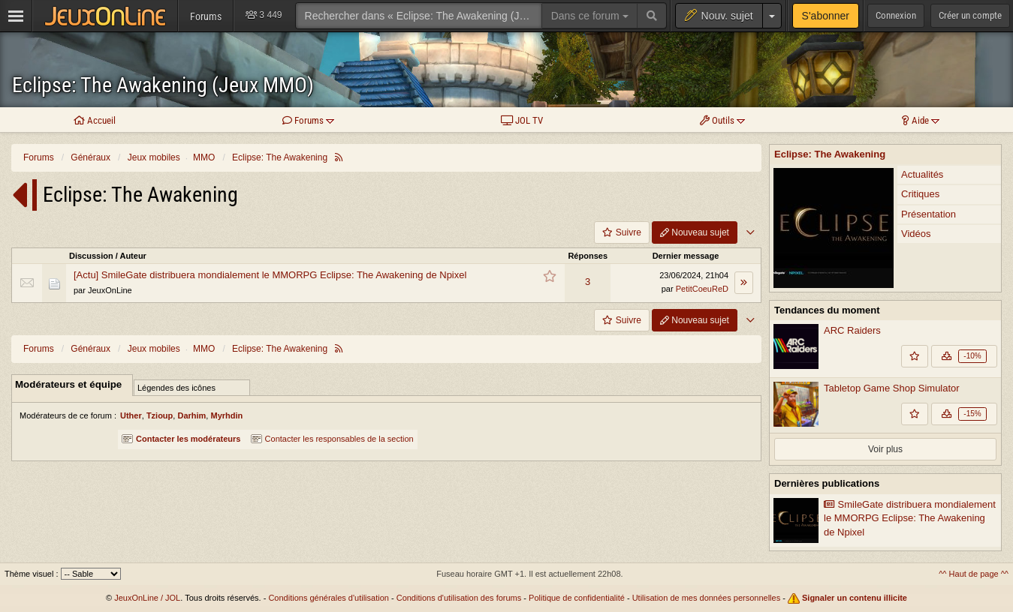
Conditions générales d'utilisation (328, 597)
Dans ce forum (590, 16)
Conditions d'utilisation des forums (459, 597)
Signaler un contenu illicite (854, 597)
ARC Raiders (852, 330)
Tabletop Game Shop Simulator (892, 388)
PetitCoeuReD (702, 288)
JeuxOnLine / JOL (147, 597)
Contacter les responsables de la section (332, 438)
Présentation (928, 214)
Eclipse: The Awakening (829, 154)
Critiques (920, 194)
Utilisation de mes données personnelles (706, 597)
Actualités (922, 174)
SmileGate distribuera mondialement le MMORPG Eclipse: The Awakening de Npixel (910, 518)
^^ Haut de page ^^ (973, 573)
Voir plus (885, 449)
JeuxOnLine (110, 290)
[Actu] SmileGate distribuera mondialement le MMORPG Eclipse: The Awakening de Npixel (270, 274)
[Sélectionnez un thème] (91, 574)
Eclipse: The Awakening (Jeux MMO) (163, 85)
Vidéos (916, 233)
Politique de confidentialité (577, 597)
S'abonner (825, 16)
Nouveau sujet (694, 232)
